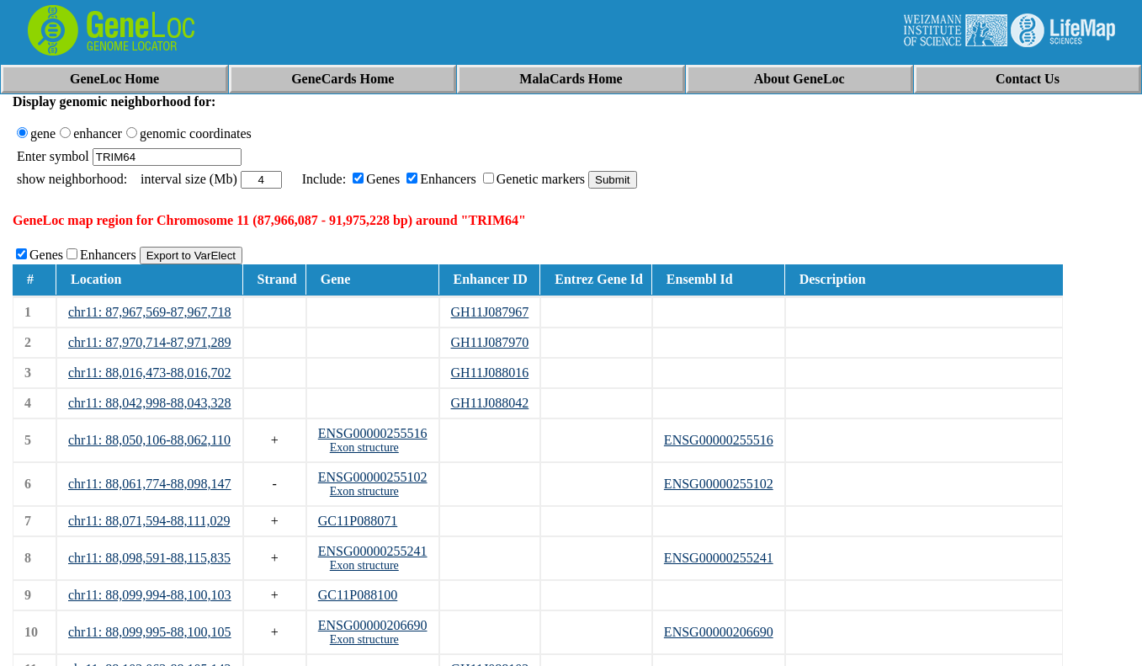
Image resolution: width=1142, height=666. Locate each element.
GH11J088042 (490, 403)
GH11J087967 (490, 312)
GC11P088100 (358, 595)
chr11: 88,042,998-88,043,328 (149, 403)
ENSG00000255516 (373, 433)
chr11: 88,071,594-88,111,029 (149, 521)
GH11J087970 (490, 342)
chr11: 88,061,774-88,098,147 (149, 484)
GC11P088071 (358, 521)
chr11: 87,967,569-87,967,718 (149, 312)
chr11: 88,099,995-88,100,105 (149, 632)
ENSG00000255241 (373, 551)
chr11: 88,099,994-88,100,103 (149, 595)
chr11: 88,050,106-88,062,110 (149, 440)
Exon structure (364, 447)
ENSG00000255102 (373, 477)
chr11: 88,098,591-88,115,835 (149, 558)
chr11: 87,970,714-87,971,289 (149, 342)
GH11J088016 (490, 372)
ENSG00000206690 (373, 625)
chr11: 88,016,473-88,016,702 (149, 372)
